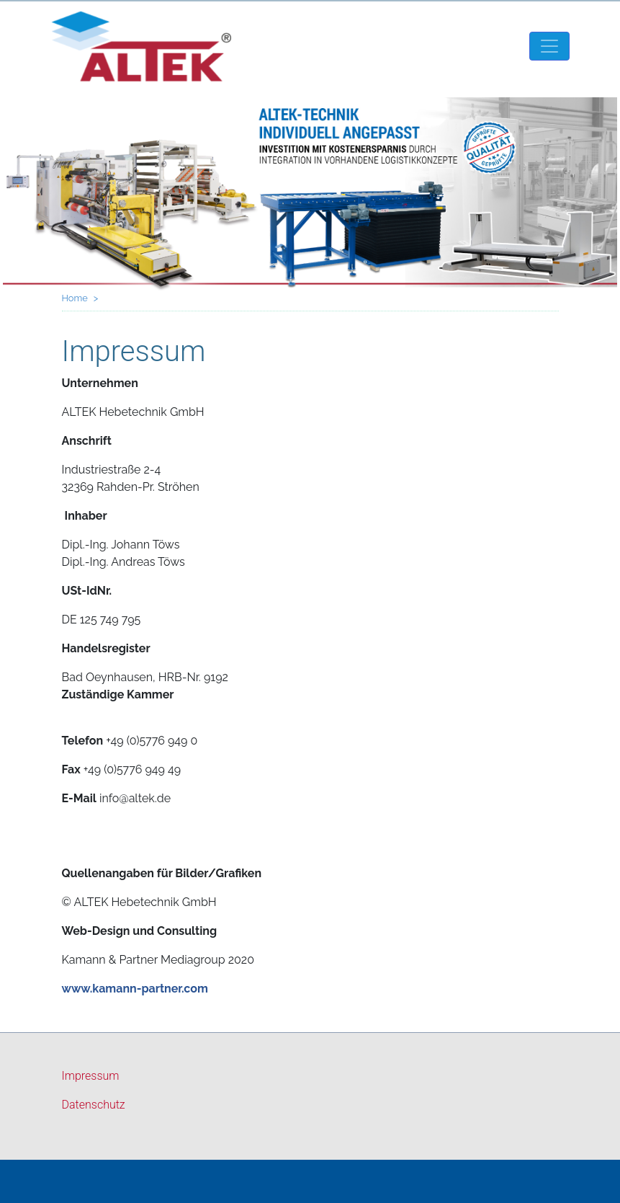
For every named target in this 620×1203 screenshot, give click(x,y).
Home (75, 298)
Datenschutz (93, 1104)
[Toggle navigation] (549, 46)
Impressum (91, 1076)
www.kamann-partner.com (135, 988)
